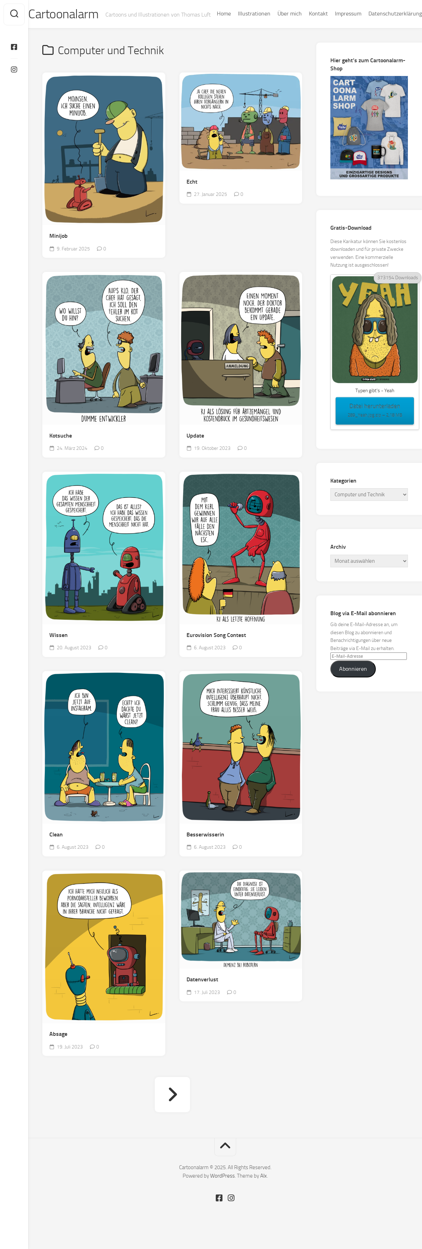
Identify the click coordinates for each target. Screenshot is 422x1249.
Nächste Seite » (172, 1109)
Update (195, 450)
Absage (58, 1048)
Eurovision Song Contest (216, 649)
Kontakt (304, 32)
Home (210, 32)
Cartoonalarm (77, 14)
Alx (263, 1190)
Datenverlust (202, 994)
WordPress (222, 1190)
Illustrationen (240, 32)
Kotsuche (60, 450)
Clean (56, 849)
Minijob (58, 250)
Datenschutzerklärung (381, 32)
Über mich (275, 32)
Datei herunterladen (375, 425)
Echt (191, 196)
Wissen (58, 649)
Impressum (334, 32)
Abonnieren (353, 683)
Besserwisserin (205, 849)
